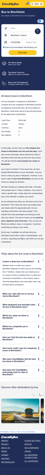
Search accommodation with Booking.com (21, 47)
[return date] (33, 42)
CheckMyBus (4, 432)
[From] (25, 28)
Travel (27, 451)
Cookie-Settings (32, 441)
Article (28, 444)
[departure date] (16, 42)
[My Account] (27, 3)
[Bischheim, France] (25, 35)
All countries (31, 461)
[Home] (12, 4)
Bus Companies (31, 448)
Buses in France (16, 432)
